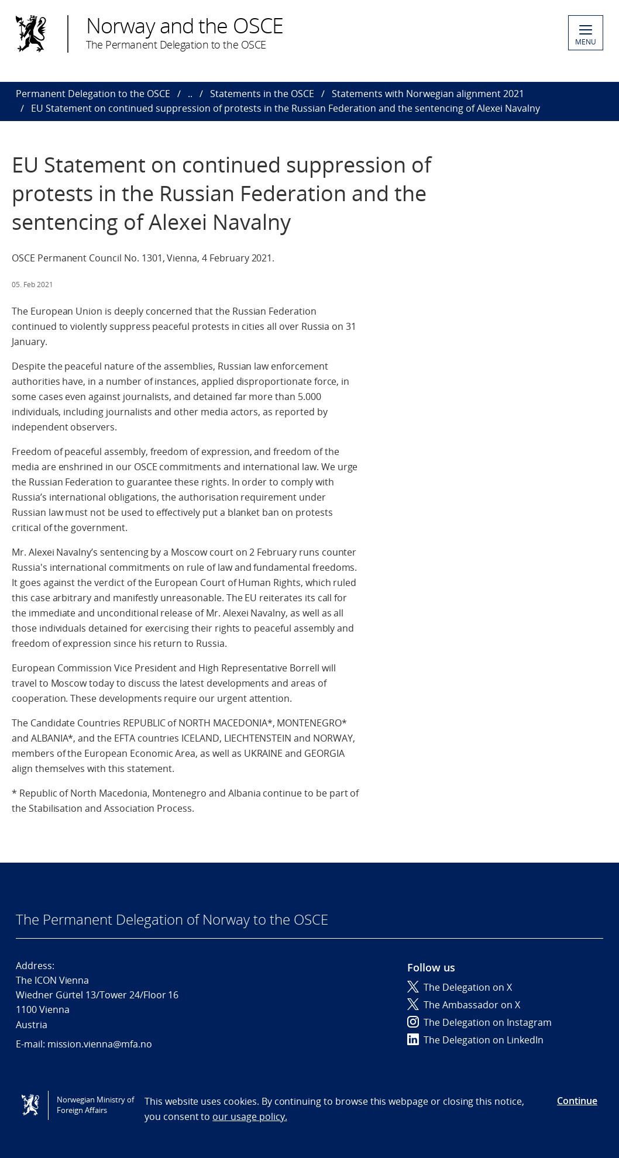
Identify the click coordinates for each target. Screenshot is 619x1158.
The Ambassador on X (463, 1004)
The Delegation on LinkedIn (475, 1039)
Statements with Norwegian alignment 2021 (428, 93)
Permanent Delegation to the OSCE (93, 93)
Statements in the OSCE (262, 93)
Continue (577, 1100)
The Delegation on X (459, 987)
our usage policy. (249, 1116)
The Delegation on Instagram (479, 1022)
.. (190, 93)
